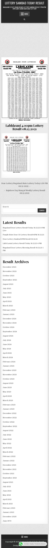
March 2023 (8, 400)
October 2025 (8, 276)
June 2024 (7, 344)
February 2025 (9, 310)
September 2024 (10, 332)
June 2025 (7, 293)
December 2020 (9, 517)
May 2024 (7, 349)
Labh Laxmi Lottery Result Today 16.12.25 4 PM (22, 243)
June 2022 (7, 439)
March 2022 (8, 452)
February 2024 (9, 362)
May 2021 (7, 495)
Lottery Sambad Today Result (24, 3)
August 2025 (8, 284)
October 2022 (8, 422)
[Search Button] (24, 19)
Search (6, 207)
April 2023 (7, 396)
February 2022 (9, 456)
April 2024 (7, 353)
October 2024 (8, 327)
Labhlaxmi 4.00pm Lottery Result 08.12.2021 (24, 127)
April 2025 (7, 301)
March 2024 (8, 357)
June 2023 (7, 387)
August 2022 (8, 430)
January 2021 (8, 512)
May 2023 (7, 392)
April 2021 (7, 499)
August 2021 (8, 482)
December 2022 (9, 413)
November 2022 (10, 418)
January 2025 (8, 314)
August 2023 (8, 383)
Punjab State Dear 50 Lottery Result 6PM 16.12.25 (23, 235)
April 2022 (7, 448)
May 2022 (7, 443)
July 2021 (7, 487)
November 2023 (10, 375)
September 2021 (10, 478)
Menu (26, 14)
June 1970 (7, 521)
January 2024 (8, 366)
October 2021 (8, 474)
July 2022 (7, 435)
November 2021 (9, 469)
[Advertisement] (24, 38)
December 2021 (9, 465)
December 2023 (9, 370)
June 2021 (7, 491)
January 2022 (8, 461)
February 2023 (9, 405)
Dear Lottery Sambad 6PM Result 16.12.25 (20, 239)
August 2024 (8, 336)
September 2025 (10, 280)
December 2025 (9, 267)
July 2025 (7, 288)
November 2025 (10, 271)
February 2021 (9, 508)
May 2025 (7, 297)
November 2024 (9, 323)
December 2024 (9, 319)
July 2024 (7, 340)
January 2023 (8, 409)
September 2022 (10, 426)
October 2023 (8, 379)
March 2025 (8, 306)
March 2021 (8, 504)
